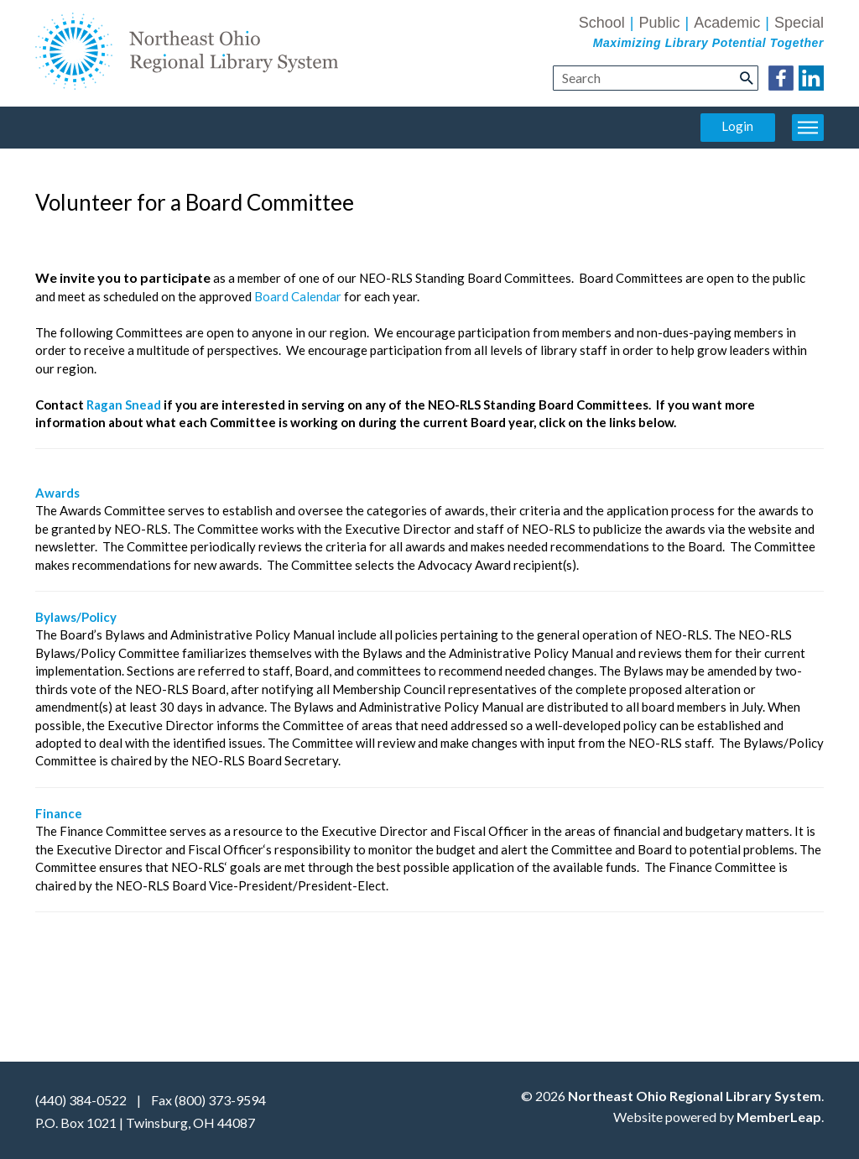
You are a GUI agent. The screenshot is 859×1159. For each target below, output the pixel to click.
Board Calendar (297, 296)
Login (737, 125)
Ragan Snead (123, 404)
